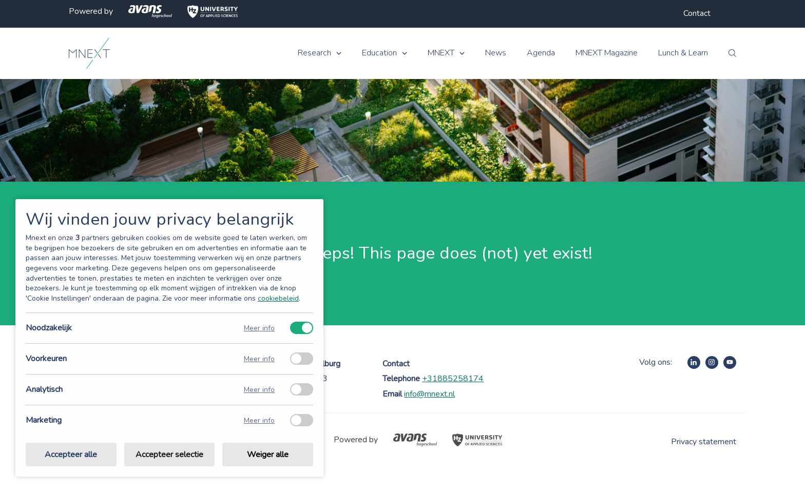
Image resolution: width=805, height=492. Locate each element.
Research (314, 53)
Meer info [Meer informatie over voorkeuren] (259, 359)
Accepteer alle (71, 454)
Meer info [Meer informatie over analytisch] (259, 390)
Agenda (541, 53)
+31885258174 (453, 378)
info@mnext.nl (429, 394)
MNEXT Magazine (607, 53)
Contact (697, 13)
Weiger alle (268, 454)
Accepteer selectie (169, 454)
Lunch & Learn (683, 53)
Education (379, 53)
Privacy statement (703, 441)
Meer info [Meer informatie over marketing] (259, 420)
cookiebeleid (278, 298)
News (495, 53)
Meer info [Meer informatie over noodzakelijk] (259, 328)
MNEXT (441, 53)
